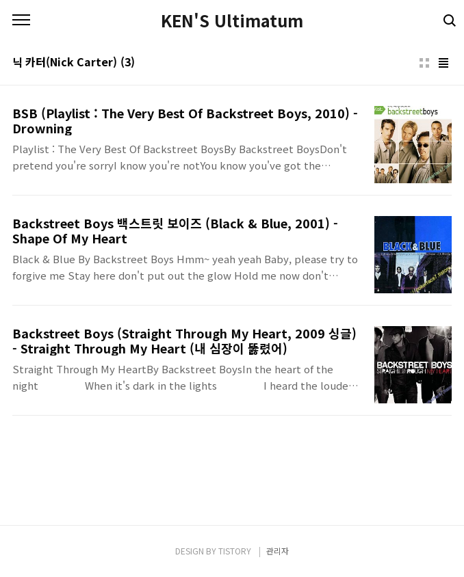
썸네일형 (424, 63)
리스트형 (443, 63)
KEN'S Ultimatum (232, 20)
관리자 (277, 550)
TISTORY (234, 550)
